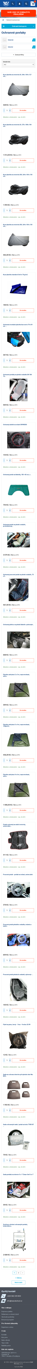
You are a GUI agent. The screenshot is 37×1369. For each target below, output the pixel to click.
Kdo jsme (4, 1337)
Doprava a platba (6, 1311)
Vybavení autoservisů (13, 20)
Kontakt (4, 1335)
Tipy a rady (4, 1343)
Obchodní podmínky (7, 1317)
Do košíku (23, 110)
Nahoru (19, 1278)
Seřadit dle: (6, 62)
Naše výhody (5, 1340)
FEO (21, 1367)
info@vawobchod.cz (14, 1301)
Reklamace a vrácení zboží (10, 1314)
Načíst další (18, 1282)
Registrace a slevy (7, 1327)
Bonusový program (7, 1320)
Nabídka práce (6, 1345)
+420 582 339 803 (14, 1296)
